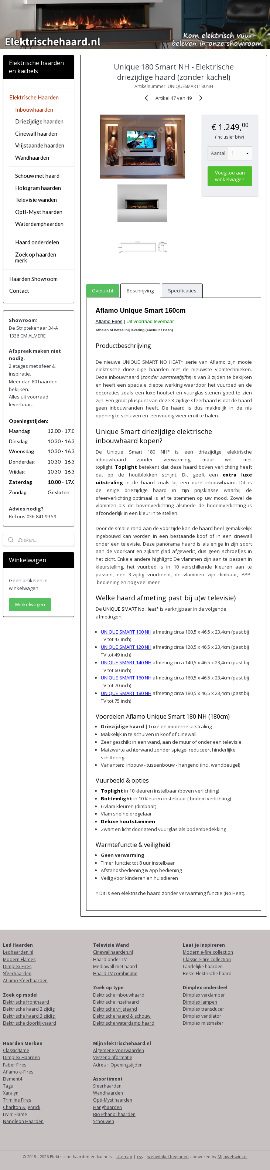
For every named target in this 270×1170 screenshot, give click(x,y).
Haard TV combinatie (115, 973)
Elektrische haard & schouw (122, 1016)
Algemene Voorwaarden (118, 1050)
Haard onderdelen (37, 242)
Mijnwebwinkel (232, 1156)
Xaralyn (10, 1093)
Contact (19, 290)
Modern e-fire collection (208, 952)
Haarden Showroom (33, 278)
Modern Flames (19, 959)
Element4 (12, 1079)
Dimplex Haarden (21, 1057)
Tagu (8, 1086)
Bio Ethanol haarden (114, 1114)
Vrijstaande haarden (39, 145)
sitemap (124, 1156)
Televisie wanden (36, 199)
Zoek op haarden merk (35, 257)
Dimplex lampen (200, 1002)
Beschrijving (140, 290)
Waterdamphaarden (39, 223)
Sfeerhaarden (17, 973)
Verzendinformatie (112, 1057)
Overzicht (102, 290)
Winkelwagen (30, 604)
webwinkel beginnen (168, 1156)
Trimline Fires (17, 1100)
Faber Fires (14, 1065)
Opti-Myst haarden (38, 211)
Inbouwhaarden (34, 109)
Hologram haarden (38, 187)
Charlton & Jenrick (21, 1107)
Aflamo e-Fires (18, 1072)
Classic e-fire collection (207, 959)
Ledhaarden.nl (18, 952)
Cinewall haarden (36, 133)
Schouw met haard (37, 175)
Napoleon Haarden (23, 1121)
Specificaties (182, 290)
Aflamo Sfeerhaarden (25, 980)
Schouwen (103, 1121)
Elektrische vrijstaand (115, 1009)
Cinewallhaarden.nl (113, 952)
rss (140, 1156)
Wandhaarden (32, 157)
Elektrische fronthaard (26, 1002)
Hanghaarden (107, 1107)
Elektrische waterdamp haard (123, 1023)
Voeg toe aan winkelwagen (230, 176)
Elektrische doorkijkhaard (29, 1023)
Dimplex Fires (17, 966)
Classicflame (16, 1050)
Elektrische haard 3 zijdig (29, 1016)
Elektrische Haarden (34, 97)
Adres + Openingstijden (118, 1065)
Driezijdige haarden (39, 121)
